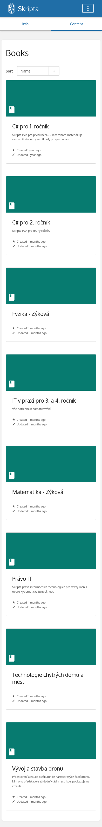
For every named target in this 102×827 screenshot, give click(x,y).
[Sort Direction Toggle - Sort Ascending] (54, 71)
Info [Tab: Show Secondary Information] (25, 24)
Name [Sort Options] (26, 71)
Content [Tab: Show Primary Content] (76, 24)
